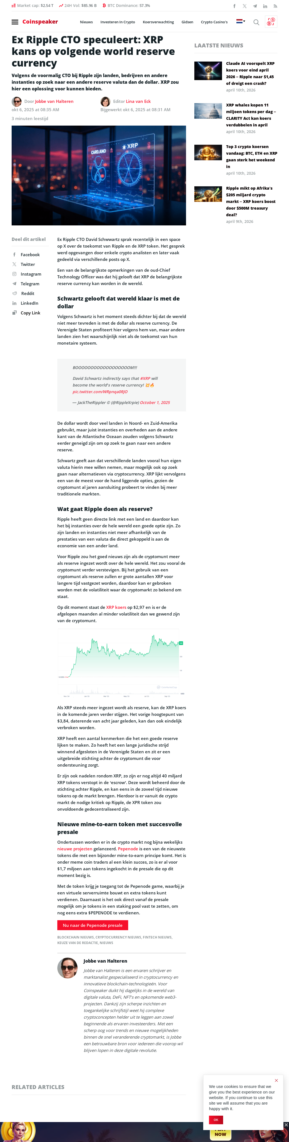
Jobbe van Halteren (54, 101)
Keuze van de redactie (77, 942)
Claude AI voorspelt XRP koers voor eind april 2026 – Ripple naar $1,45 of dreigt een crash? (250, 73)
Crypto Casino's (214, 21)
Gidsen (187, 21)
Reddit (23, 293)
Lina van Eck (138, 101)
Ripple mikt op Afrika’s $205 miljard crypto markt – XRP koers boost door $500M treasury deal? (250, 201)
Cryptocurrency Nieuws (118, 937)
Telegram (25, 283)
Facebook (26, 254)
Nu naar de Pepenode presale (93, 925)
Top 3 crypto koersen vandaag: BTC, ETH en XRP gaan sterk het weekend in (251, 156)
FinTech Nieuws (157, 937)
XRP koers (116, 607)
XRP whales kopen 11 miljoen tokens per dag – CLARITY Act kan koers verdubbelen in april (251, 115)
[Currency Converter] (271, 22)
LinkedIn (25, 303)
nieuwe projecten (74, 848)
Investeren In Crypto (117, 21)
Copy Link (26, 313)
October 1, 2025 (155, 402)
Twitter (23, 264)
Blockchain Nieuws (75, 937)
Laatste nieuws (218, 45)
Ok (216, 1119)
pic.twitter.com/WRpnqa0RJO (100, 391)
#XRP (145, 378)
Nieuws (86, 21)
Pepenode (128, 848)
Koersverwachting (158, 21)
